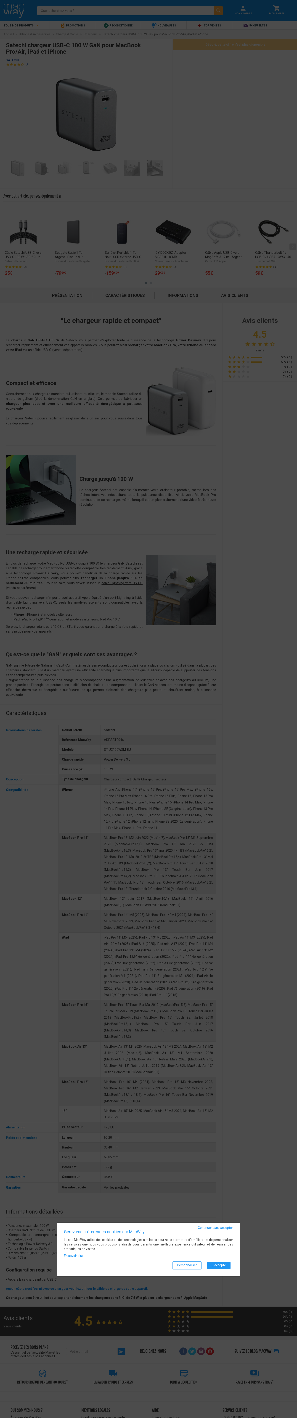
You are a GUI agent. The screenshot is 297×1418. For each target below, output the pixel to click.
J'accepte (219, 1265)
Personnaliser (187, 1265)
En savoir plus (74, 1256)
